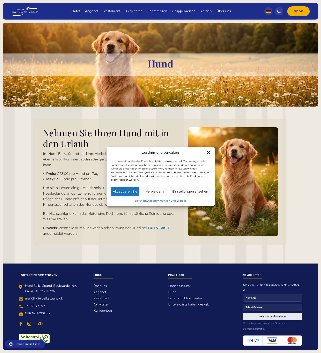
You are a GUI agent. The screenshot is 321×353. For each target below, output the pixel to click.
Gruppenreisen (184, 11)
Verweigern (155, 191)
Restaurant (112, 11)
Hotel (76, 11)
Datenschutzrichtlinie (253, 328)
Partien (206, 11)
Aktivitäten (134, 11)
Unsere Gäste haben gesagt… (189, 304)
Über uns (224, 11)
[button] (208, 152)
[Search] (279, 11)
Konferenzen (157, 11)
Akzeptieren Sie (125, 191)
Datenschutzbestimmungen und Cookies (160, 200)
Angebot (92, 11)
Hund (172, 292)
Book (298, 11)
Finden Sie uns (178, 286)
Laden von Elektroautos (185, 298)
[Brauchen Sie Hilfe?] (25, 344)
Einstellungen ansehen (190, 191)
